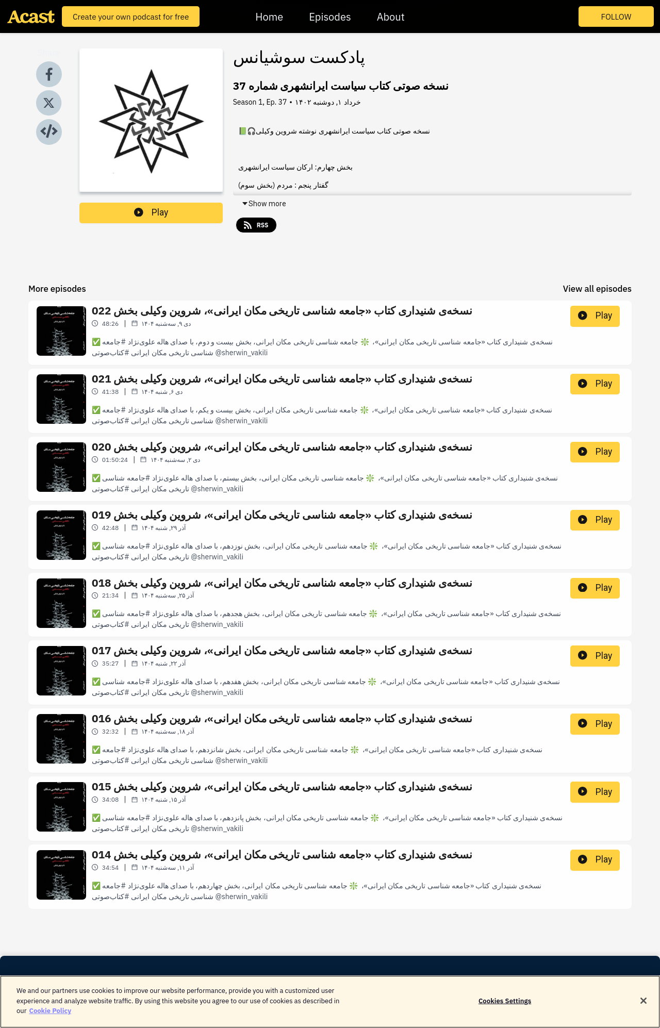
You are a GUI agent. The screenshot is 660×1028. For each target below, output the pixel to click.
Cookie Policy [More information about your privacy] (50, 1016)
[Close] (643, 1005)
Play (151, 212)
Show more (263, 204)
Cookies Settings (504, 1005)
